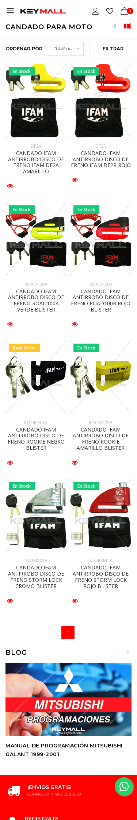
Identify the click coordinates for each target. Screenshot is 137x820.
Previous (118, 652)
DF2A (36, 146)
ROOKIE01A (36, 422)
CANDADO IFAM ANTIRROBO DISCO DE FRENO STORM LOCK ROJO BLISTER (101, 576)
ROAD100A (35, 284)
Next (128, 652)
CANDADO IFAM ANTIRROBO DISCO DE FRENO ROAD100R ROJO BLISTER (100, 300)
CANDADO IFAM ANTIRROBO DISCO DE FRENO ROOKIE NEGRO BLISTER (36, 438)
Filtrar (113, 48)
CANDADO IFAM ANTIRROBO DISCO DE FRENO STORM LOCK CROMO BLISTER (36, 576)
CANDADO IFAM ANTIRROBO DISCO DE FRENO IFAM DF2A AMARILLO (36, 162)
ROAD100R (101, 284)
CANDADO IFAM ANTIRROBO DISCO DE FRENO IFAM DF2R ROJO (101, 159)
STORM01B (101, 560)
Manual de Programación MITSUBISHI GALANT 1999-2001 (64, 749)
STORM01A (36, 560)
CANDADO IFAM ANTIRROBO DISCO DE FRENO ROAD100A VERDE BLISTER (36, 300)
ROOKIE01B (101, 422)
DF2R (100, 146)
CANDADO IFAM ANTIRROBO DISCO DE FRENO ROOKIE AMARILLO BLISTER (101, 438)
